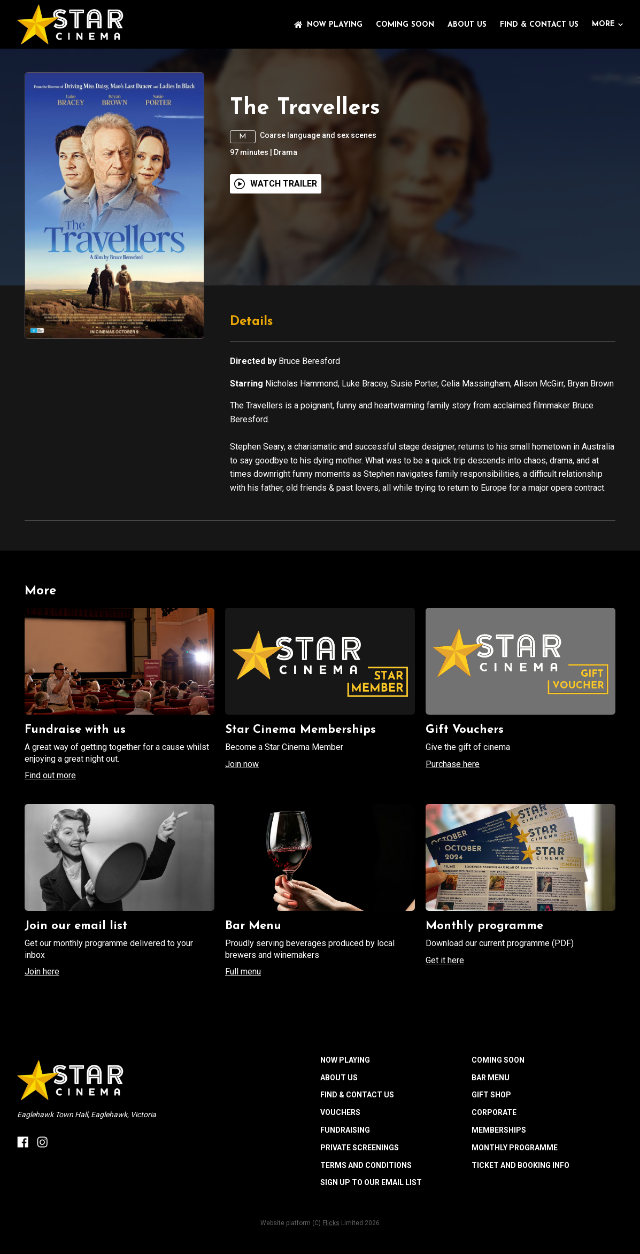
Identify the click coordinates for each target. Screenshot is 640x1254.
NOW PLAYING (328, 25)
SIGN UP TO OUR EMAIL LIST (371, 1182)
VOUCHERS (340, 1112)
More (607, 24)
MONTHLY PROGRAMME (515, 1147)
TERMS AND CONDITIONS (366, 1165)
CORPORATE (494, 1112)
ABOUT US (467, 25)
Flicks (331, 1223)
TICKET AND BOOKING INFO (520, 1165)
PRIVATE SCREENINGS (359, 1147)
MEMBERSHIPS (499, 1130)
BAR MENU (491, 1077)
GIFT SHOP (491, 1094)
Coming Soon (405, 25)
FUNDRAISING (345, 1130)
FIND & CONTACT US (539, 25)
